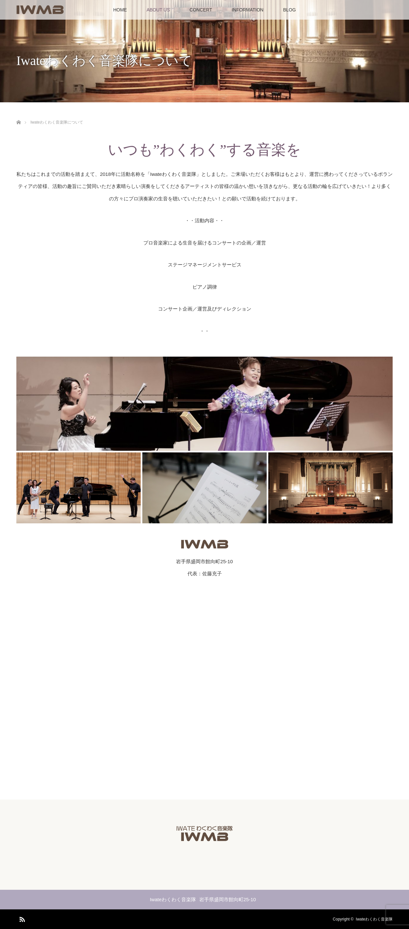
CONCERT (200, 9)
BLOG (289, 9)
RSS (21, 918)
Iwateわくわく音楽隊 (374, 919)
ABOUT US (158, 9)
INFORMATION (247, 9)
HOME (120, 9)
